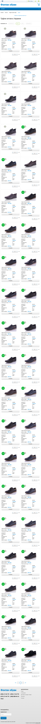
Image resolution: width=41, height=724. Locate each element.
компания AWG (37, 722)
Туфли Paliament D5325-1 (6, 659)
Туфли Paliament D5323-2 (6, 626)
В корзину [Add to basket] (10, 50)
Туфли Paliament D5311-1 (25, 495)
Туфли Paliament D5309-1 (25, 463)
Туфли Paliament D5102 (25, 234)
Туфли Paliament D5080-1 (6, 38)
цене (23, 23)
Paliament (14, 43)
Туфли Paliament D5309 (6, 463)
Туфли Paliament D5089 (6, 104)
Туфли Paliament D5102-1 (6, 267)
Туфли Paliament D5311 (6, 495)
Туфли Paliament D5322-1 (6, 593)
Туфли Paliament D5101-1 (6, 234)
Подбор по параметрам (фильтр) (20, 15)
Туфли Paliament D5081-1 (25, 38)
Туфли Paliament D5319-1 (25, 528)
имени (17, 23)
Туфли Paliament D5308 (6, 430)
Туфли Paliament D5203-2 (25, 332)
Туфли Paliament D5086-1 (6, 71)
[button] (2, 1)
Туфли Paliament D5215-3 (25, 365)
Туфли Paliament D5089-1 (25, 104)
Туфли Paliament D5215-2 (6, 365)
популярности (11, 23)
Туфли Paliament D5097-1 (6, 169)
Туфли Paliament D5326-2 (25, 659)
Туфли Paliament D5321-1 (25, 561)
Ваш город (30, 1)
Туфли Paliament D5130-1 (25, 267)
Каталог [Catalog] (3, 8)
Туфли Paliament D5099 (25, 169)
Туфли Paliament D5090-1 (6, 136)
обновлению (28, 23)
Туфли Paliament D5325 (25, 626)
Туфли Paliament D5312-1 (6, 528)
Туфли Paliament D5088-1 (25, 71)
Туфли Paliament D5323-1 (25, 593)
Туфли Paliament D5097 (25, 136)
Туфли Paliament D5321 (6, 561)
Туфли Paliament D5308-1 (25, 430)
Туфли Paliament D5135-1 (6, 332)
